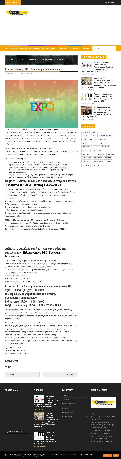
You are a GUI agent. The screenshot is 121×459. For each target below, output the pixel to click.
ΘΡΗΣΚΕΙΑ (105, 147)
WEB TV (23, 48)
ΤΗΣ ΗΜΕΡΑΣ (74, 48)
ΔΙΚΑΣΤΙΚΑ (103, 143)
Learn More (107, 455)
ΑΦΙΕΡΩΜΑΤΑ (87, 139)
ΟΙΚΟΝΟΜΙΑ (101, 154)
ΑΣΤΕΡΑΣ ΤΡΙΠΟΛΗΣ (89, 136)
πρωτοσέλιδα (10, 432)
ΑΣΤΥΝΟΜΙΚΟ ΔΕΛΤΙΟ (106, 136)
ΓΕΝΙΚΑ (85, 48)
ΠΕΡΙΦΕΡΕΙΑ (51, 48)
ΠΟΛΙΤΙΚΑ (108, 158)
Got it (115, 455)
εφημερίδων (19, 432)
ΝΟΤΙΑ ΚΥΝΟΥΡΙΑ (88, 154)
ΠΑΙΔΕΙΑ (111, 154)
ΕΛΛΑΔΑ (96, 147)
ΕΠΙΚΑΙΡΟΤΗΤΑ (12, 48)
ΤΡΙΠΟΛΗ (21, 60)
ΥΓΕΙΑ (93, 165)
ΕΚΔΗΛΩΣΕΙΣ (87, 147)
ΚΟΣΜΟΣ (86, 151)
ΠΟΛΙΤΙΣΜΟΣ (87, 162)
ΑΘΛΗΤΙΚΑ (62, 48)
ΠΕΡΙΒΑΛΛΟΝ (87, 158)
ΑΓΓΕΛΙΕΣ (85, 132)
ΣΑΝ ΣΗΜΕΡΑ (98, 162)
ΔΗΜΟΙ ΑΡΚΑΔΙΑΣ (36, 48)
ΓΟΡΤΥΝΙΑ (93, 143)
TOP (99, 165)
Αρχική (11, 60)
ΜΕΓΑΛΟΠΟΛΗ (96, 151)
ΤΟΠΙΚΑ (108, 162)
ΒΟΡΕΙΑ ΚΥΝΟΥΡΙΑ (101, 139)
